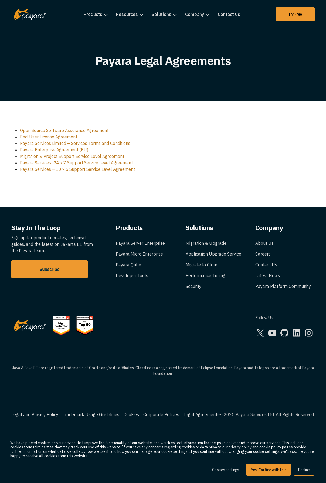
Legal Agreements (201, 414)
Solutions (161, 14)
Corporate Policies (161, 414)
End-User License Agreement (48, 137)
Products (93, 14)
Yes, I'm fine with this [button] (268, 469)
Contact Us (229, 14)
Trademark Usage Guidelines (91, 414)
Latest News (267, 275)
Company (194, 14)
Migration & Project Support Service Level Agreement (72, 156)
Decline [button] (304, 469)
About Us (264, 243)
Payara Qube (128, 264)
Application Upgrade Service (213, 254)
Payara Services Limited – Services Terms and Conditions (75, 143)
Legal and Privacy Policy (34, 414)
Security (193, 286)
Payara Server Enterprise (140, 243)
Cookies (131, 414)
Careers (263, 254)
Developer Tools (132, 275)
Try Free (295, 14)
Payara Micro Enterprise (139, 254)
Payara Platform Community (283, 286)
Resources (127, 14)
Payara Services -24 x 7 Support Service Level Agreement (76, 162)
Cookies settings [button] (225, 469)
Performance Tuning (205, 275)
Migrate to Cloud (202, 264)
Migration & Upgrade (206, 243)
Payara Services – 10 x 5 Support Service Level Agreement (77, 169)
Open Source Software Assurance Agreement (64, 130)
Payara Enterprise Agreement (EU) (54, 149)
